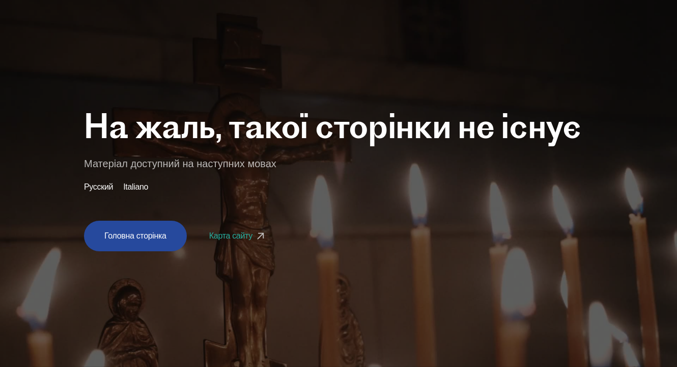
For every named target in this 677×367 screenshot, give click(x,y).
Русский (98, 187)
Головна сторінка (135, 235)
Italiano (135, 187)
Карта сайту (238, 235)
